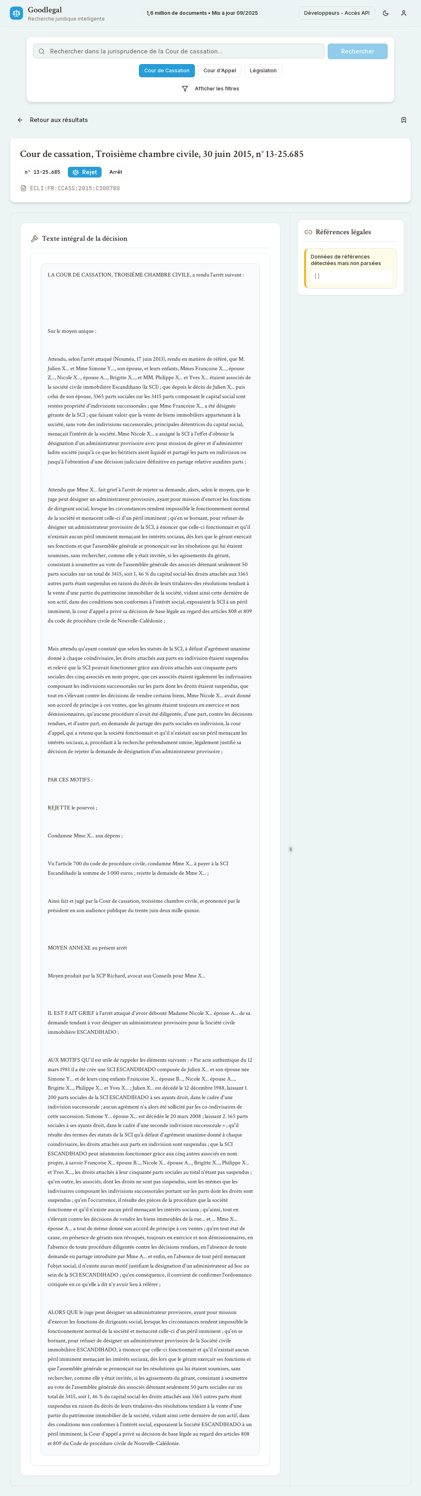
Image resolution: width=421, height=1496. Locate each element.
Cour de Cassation (167, 70)
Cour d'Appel (220, 70)
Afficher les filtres (210, 88)
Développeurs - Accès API (337, 13)
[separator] (290, 849)
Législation (263, 70)
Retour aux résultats (52, 119)
